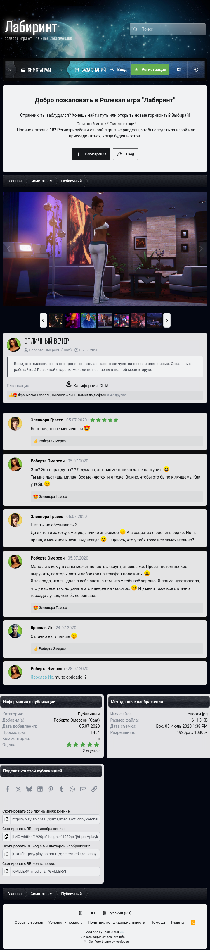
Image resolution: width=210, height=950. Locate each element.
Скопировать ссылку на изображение (36, 811)
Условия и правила (65, 922)
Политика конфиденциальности (116, 922)
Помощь (158, 922)
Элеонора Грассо (47, 420)
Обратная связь (29, 922)
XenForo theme (100, 942)
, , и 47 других (72, 395)
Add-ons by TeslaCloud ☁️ (105, 932)
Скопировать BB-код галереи (28, 863)
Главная (178, 922)
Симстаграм (39, 69)
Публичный (89, 714)
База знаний (93, 69)
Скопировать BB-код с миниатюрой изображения (46, 846)
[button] (63, 69)
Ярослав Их (42, 627)
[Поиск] (173, 29)
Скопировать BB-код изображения (33, 829)
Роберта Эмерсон (44, 350)
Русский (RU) (117, 913)
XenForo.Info (115, 937)
